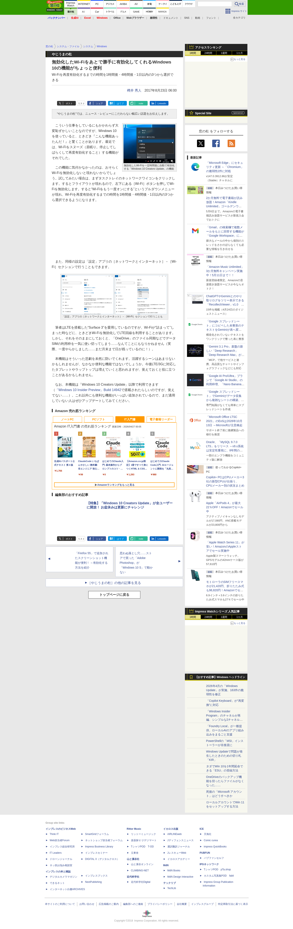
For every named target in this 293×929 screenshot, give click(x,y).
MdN (166, 865)
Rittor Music (134, 828)
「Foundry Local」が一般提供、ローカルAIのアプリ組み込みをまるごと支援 (225, 730)
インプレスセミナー (96, 852)
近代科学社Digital (140, 882)
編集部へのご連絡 (133, 904)
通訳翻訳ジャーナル (178, 846)
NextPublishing (93, 882)
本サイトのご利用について (60, 904)
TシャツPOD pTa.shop (217, 869)
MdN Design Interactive (180, 876)
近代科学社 (133, 876)
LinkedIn (161, 103)
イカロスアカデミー (178, 859)
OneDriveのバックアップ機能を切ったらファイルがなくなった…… (225, 781)
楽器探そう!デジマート (144, 840)
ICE (202, 828)
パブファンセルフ (214, 858)
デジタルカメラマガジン (63, 876)
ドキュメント (170, 17)
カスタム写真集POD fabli (219, 875)
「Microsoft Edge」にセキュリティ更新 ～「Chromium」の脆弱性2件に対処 (225, 167)
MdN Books (173, 870)
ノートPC (67, 419)
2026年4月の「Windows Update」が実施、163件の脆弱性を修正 (225, 690)
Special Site (203, 113)
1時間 (193, 53)
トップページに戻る (114, 594)
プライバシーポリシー (159, 904)
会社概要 (182, 904)
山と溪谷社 (133, 859)
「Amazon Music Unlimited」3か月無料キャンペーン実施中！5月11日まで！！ (225, 271)
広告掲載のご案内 (109, 904)
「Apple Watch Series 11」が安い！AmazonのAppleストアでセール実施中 (225, 546)
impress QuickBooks (215, 846)
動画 (197, 17)
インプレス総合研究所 (62, 846)
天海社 (207, 834)
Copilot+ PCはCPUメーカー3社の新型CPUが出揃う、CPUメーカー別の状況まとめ (225, 481)
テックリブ (169, 883)
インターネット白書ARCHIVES (67, 889)
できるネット (57, 883)
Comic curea (211, 840)
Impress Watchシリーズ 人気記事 (217, 611)
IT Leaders (56, 852)
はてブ (120, 103)
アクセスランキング (208, 47)
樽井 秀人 (134, 90)
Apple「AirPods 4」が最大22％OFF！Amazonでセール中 (224, 507)
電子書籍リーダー (161, 419)
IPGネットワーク (209, 864)
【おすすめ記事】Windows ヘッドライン (220, 677)
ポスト (69, 103)
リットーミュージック (143, 834)
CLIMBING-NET (140, 870)
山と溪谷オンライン (142, 864)
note (141, 103)
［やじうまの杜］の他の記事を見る (114, 583)
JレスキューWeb (176, 852)
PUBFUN (205, 852)
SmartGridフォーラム (97, 834)
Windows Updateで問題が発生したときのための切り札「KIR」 (224, 755)
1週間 (224, 53)
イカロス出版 (170, 828)
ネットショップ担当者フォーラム (104, 840)
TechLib (171, 888)
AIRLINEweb (174, 834)
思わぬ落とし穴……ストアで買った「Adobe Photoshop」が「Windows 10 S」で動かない (136, 562)
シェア (99, 103)
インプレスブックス (96, 875)
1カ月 (239, 53)
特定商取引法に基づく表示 (233, 904)
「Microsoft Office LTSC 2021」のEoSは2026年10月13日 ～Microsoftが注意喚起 (224, 421)
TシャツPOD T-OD (142, 846)
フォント (211, 17)
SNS (187, 17)
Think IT (54, 834)
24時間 (208, 53)
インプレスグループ (202, 904)
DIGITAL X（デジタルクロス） (102, 859)
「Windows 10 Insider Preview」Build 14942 (88, 390)
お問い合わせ (86, 904)
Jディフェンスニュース (180, 840)
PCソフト (98, 419)
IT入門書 (129, 419)
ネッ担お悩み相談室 (61, 865)
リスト (81, 103)
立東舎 (134, 852)
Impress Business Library (99, 846)
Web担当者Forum (60, 840)
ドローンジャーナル (61, 859)
